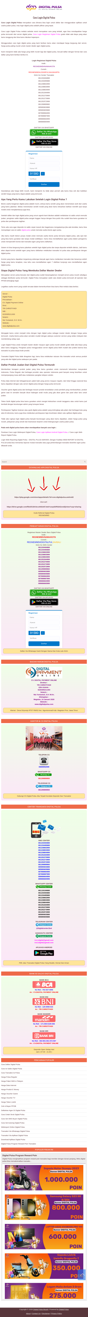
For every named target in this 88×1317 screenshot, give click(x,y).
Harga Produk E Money (10, 1089)
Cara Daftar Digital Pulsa (10, 1064)
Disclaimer (46, 1313)
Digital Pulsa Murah (40, 1309)
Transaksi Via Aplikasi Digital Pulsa (14, 1135)
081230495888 (44, 895)
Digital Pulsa (64, 1309)
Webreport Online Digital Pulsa (13, 1127)
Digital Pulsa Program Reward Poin (19, 1155)
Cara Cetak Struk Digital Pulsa (12, 1114)
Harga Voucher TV (8, 1098)
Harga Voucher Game (9, 1094)
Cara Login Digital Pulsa (44, 17)
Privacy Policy (56, 1313)
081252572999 (44, 912)
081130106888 (44, 890)
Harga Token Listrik (8, 1102)
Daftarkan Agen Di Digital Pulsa (13, 1110)
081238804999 (44, 902)
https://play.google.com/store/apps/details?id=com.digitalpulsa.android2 (44, 497)
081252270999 (44, 907)
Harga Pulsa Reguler (9, 1077)
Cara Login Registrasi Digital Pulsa (46, 34)
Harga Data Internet (8, 1085)
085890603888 (44, 914)
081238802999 (44, 898)
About (28, 1313)
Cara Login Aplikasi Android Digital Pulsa (51, 432)
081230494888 (44, 893)
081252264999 (44, 905)
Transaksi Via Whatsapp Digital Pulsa (15, 1131)
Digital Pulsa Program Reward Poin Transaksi (18, 1144)
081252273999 (44, 910)
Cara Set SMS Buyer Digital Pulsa (14, 1119)
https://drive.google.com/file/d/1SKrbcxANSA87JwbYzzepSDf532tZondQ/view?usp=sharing (44, 507)
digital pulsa (26, 230)
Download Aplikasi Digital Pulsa (13, 1139)
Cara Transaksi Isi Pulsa (10, 1073)
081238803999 (44, 900)
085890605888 (44, 917)
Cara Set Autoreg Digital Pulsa (12, 1123)
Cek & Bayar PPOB (8, 1106)
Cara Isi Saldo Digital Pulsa (11, 1069)
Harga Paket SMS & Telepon (12, 1081)
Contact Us (36, 1313)
